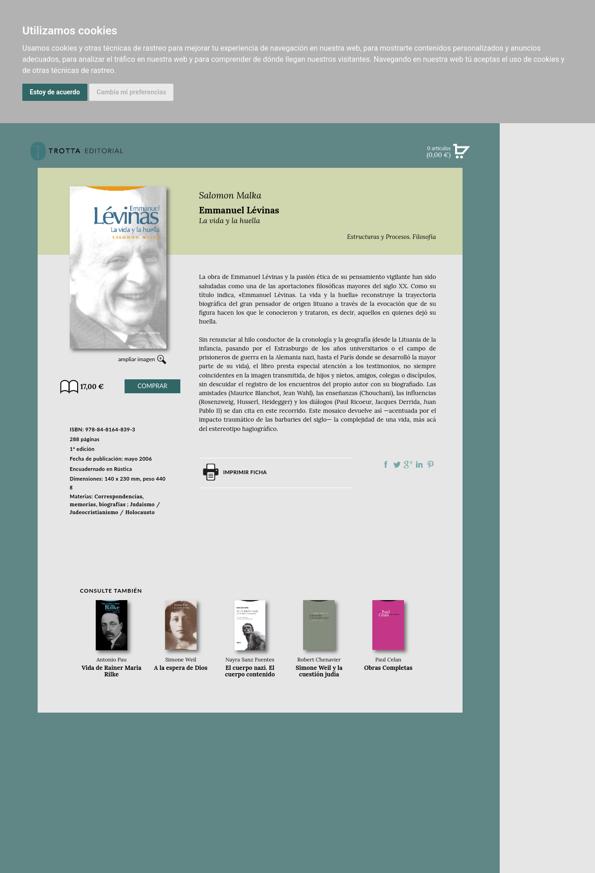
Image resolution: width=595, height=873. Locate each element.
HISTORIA (547, 441)
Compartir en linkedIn (419, 464)
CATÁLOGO (547, 213)
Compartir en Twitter (397, 464)
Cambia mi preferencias (131, 92)
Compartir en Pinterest (430, 464)
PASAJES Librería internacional (547, 464)
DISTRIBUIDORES (547, 453)
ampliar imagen (136, 359)
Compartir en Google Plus (408, 464)
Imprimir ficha (245, 472)
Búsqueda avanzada (547, 165)
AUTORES (547, 429)
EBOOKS (547, 232)
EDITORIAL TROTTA (547, 375)
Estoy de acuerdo (55, 92)
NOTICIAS (547, 252)
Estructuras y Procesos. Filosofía (391, 237)
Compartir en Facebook (385, 464)
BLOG (547, 290)
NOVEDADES (548, 194)
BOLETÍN (547, 271)
